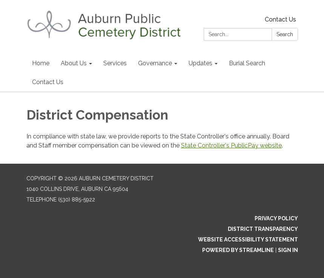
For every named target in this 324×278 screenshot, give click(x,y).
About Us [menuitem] (74, 63)
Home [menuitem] (40, 63)
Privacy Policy (276, 218)
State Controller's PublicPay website (231, 145)
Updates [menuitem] (200, 63)
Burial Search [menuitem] (247, 63)
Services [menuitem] (115, 63)
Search (284, 34)
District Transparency (263, 229)
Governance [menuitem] (155, 63)
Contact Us (280, 19)
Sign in (288, 250)
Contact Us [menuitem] (47, 82)
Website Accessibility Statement (248, 240)
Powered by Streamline (238, 250)
